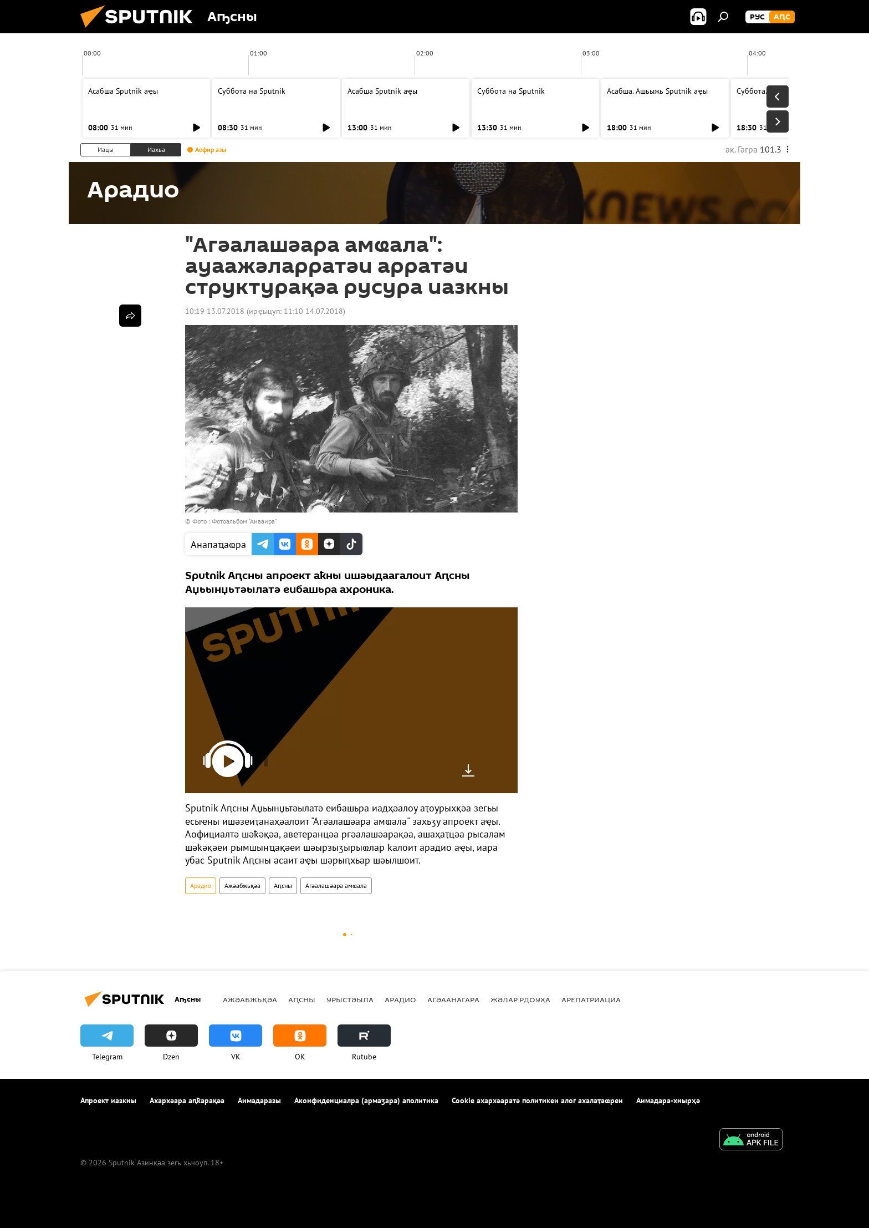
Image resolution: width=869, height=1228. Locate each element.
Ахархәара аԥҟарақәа (187, 1100)
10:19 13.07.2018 (214, 311)
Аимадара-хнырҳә (668, 1100)
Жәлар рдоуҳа (520, 999)
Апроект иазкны (108, 1100)
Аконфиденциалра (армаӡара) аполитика (366, 1100)
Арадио (200, 885)
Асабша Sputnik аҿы (123, 91)
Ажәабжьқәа (242, 885)
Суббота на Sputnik (251, 91)
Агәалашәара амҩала (336, 885)
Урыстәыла (350, 999)
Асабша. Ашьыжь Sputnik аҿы (657, 91)
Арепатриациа (591, 999)
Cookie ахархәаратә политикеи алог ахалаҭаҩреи (537, 1100)
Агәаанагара (453, 999)
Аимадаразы (259, 1100)
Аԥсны (283, 885)
